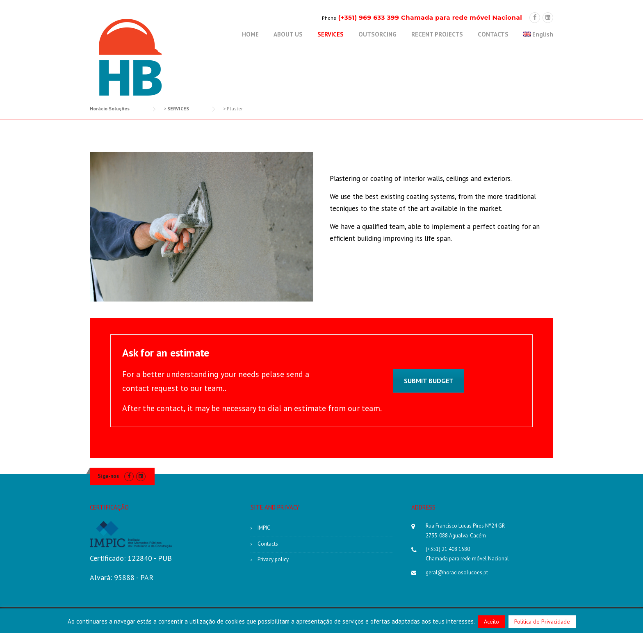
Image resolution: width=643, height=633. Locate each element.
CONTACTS (493, 34)
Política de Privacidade (542, 621)
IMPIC (264, 527)
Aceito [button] (491, 621)
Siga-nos (108, 476)
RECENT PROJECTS (437, 34)
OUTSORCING (377, 34)
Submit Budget (429, 381)
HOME (250, 34)
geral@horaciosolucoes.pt (457, 572)
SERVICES (330, 34)
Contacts (268, 543)
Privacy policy (273, 559)
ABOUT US (288, 34)
